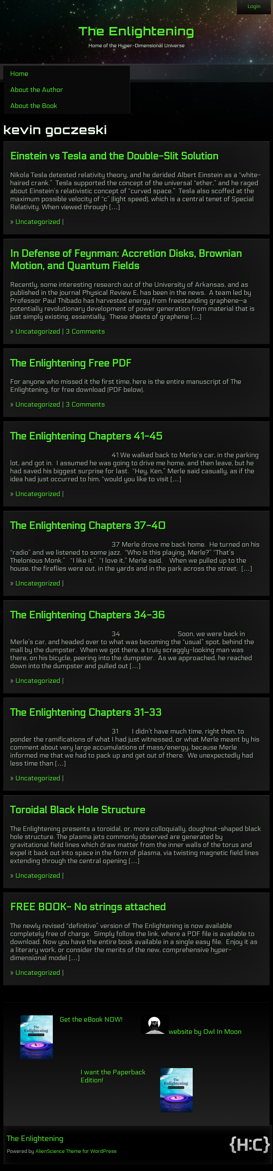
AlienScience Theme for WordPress (75, 1151)
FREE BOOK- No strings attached (88, 907)
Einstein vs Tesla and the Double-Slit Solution (114, 156)
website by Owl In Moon (191, 1032)
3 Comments (85, 331)
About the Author (36, 90)
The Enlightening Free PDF (70, 363)
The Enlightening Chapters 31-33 (85, 713)
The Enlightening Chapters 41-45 (86, 436)
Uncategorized (37, 222)
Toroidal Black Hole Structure (77, 810)
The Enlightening (137, 31)
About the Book (33, 106)
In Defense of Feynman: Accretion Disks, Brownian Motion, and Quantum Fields (126, 260)
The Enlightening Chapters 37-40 (88, 526)
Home (19, 74)
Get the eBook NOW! (91, 1019)
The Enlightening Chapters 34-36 (87, 615)
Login (254, 6)
